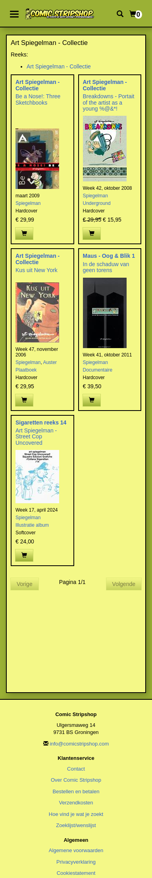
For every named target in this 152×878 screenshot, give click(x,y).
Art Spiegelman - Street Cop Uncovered (36, 436)
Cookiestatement (76, 873)
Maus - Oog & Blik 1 (109, 256)
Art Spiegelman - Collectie (59, 66)
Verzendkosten (76, 803)
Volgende (123, 584)
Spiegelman (27, 203)
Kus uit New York (36, 270)
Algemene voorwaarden (76, 850)
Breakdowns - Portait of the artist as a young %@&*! (109, 102)
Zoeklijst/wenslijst (76, 825)
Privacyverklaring (76, 862)
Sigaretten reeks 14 (40, 422)
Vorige (25, 584)
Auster (50, 362)
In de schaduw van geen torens (106, 267)
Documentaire (98, 370)
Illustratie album (32, 525)
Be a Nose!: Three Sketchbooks (37, 99)
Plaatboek (26, 370)
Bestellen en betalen (76, 791)
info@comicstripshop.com (79, 744)
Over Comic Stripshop (76, 780)
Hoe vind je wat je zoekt (76, 814)
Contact (76, 769)
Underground (97, 203)
